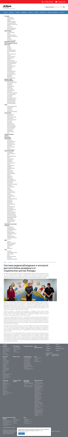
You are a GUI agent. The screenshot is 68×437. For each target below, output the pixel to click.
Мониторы (9, 64)
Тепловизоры (10, 152)
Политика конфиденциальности (8, 433)
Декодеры (9, 68)
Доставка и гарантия (53, 12)
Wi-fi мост (9, 47)
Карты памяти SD (11, 60)
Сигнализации (7, 112)
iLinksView (9, 48)
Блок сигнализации (11, 51)
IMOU (5, 240)
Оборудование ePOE (11, 180)
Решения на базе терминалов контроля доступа (12, 237)
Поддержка (24, 12)
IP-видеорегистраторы (9, 41)
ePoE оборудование (11, 63)
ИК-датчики (9, 120)
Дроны (8, 157)
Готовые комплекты (11, 103)
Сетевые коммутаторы (12, 61)
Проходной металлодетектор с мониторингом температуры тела (28, 383)
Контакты (62, 12)
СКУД (5, 104)
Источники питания (11, 73)
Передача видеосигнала (38, 387)
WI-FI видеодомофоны (12, 82)
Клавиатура (9, 69)
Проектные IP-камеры (12, 215)
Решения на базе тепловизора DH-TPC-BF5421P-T (11, 233)
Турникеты (9, 108)
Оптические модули (11, 71)
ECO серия (9, 38)
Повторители (10, 118)
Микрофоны (9, 75)
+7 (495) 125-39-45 (48, 1)
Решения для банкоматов (38, 386)
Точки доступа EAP (11, 56)
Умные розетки (10, 123)
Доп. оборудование (11, 94)
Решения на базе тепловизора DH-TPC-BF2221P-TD (11, 229)
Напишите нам (61, 1)
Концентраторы (10, 114)
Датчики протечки (11, 124)
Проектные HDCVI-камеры (39, 403)
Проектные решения (9, 150)
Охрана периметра (11, 219)
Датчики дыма (10, 128)
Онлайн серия (10, 17)
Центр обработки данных (38, 397)
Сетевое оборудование (12, 259)
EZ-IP (5, 249)
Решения (17, 12)
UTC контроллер (10, 72)
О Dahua (6, 12)
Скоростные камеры (11, 28)
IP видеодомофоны (8, 80)
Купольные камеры (11, 22)
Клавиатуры (10, 130)
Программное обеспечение (39, 411)
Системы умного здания (38, 393)
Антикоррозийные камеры (39, 414)
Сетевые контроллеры (12, 106)
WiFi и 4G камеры (11, 29)
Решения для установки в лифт (39, 385)
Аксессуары (7, 44)
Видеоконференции (11, 156)
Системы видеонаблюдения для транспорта (12, 199)
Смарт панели (10, 88)
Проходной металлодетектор (28, 385)
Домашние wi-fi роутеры (6, 376)
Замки (8, 246)
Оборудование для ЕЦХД (38, 382)
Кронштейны (10, 67)
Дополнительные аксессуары (28, 368)
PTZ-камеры (9, 26)
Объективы (9, 76)
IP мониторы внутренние (28, 357)
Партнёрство (43, 12)
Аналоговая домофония (27, 365)
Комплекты (9, 122)
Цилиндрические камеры (7, 348)
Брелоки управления (11, 116)
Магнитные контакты (11, 119)
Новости (36, 12)
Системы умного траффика (39, 404)
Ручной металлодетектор (28, 386)
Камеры (9, 241)
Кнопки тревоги (10, 131)
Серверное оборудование (39, 412)
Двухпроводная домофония (28, 366)
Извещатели (9, 115)
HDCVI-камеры (7, 30)
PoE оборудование (11, 65)
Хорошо (21, 433)
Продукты (11, 12)
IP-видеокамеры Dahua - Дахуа (9, 427)
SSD (8, 52)
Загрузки (30, 12)
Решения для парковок (12, 111)
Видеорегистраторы (11, 242)
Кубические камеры (11, 21)
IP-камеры (6, 16)
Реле (8, 132)
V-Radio (8, 45)
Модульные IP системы (12, 92)
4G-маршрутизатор (11, 49)
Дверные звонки (8, 79)
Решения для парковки (12, 184)
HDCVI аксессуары (11, 77)
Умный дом (9, 245)
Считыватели (10, 107)
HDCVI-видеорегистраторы (10, 43)
